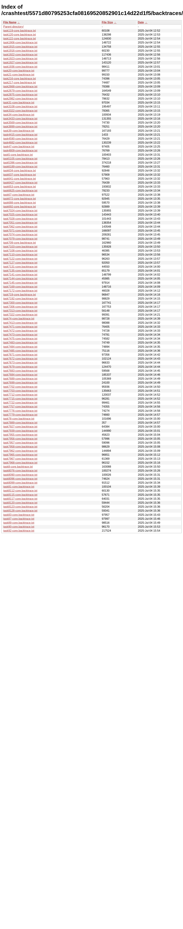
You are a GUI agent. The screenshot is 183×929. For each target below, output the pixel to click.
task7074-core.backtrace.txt (20, 234)
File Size (107, 22)
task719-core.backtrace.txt (19, 294)
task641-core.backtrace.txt (19, 178)
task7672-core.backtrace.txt (20, 358)
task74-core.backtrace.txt (18, 318)
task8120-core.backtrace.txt (20, 502)
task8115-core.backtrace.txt (20, 494)
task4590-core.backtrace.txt (20, 138)
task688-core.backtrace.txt (19, 202)
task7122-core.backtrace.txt (20, 258)
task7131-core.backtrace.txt (20, 266)
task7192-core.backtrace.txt (20, 298)
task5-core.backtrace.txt (18, 154)
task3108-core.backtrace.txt (20, 106)
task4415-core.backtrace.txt (20, 134)
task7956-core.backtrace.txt (20, 438)
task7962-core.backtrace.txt (20, 450)
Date (141, 22)
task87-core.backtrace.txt (18, 518)
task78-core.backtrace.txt (18, 418)
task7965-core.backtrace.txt (20, 454)
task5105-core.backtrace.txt (20, 158)
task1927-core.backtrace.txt (20, 62)
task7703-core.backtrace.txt (20, 390)
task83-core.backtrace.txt (18, 514)
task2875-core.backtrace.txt (20, 94)
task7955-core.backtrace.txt (20, 434)
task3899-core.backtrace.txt (20, 126)
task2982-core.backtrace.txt (20, 98)
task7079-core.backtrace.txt (20, 238)
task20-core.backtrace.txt (18, 70)
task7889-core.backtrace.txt (20, 422)
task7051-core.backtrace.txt (20, 222)
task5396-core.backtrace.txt (20, 162)
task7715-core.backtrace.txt (20, 398)
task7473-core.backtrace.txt (20, 334)
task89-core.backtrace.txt (18, 522)
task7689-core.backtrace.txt (20, 378)
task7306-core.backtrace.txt (20, 306)
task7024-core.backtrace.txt (20, 210)
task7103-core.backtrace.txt (20, 246)
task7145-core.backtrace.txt (20, 282)
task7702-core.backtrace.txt (20, 386)
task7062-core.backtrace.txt (20, 226)
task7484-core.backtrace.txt (20, 346)
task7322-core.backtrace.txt (20, 314)
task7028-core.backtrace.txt (20, 218)
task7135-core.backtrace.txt (20, 270)
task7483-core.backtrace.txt (20, 342)
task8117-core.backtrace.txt (20, 498)
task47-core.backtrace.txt (18, 146)
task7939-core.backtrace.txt (20, 430)
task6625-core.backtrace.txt (20, 190)
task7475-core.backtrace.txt (20, 338)
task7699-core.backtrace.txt (20, 382)
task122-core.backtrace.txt (19, 38)
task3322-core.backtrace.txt (20, 110)
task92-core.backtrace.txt (18, 530)
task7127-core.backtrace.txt (20, 262)
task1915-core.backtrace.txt (20, 46)
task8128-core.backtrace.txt (20, 510)
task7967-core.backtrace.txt (20, 458)
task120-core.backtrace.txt (19, 34)
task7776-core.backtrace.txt (20, 410)
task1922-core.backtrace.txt (20, 54)
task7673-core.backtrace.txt (20, 362)
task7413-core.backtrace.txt (20, 322)
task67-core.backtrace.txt (18, 194)
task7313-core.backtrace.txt (20, 310)
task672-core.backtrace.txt (19, 198)
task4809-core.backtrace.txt (20, 150)
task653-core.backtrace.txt (19, 186)
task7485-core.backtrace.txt (20, 350)
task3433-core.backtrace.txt (20, 118)
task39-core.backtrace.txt (18, 130)
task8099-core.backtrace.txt (20, 482)
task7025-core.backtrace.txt (20, 214)
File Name (9, 22)
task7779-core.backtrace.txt (20, 414)
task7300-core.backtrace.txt (20, 302)
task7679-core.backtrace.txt (20, 366)
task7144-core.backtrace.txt (20, 278)
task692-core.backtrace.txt (19, 206)
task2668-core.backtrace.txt (20, 86)
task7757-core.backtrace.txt (20, 406)
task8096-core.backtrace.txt (20, 478)
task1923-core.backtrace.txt (20, 58)
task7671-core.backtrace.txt (20, 354)
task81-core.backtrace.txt (18, 486)
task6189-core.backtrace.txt (20, 166)
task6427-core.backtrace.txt (20, 182)
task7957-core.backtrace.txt (20, 442)
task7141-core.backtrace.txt (20, 274)
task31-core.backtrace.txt (18, 102)
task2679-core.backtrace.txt (20, 90)
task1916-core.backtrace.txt (20, 50)
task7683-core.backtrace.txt (20, 370)
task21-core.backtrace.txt (18, 74)
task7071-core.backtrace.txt (20, 230)
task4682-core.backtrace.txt (20, 142)
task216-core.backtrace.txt (19, 78)
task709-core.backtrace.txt (19, 242)
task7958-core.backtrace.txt (20, 446)
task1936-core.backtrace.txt (20, 66)
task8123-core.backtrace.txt (20, 506)
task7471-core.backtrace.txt (20, 326)
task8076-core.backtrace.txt (20, 470)
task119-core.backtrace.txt (19, 30)
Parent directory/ (13, 26)
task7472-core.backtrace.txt (20, 330)
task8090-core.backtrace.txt (20, 474)
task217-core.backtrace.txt (19, 82)
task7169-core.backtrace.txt (20, 286)
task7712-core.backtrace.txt (20, 394)
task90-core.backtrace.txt (18, 526)
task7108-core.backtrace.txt (20, 250)
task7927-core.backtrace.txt (20, 426)
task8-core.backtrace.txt (18, 466)
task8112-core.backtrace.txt (20, 490)
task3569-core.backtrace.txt (20, 122)
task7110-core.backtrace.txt (20, 254)
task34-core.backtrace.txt (18, 114)
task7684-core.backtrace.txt (20, 374)
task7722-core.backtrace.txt (20, 402)
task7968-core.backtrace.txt (20, 462)
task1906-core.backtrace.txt (20, 42)
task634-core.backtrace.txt (19, 170)
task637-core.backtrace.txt (19, 174)
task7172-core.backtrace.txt (20, 290)
